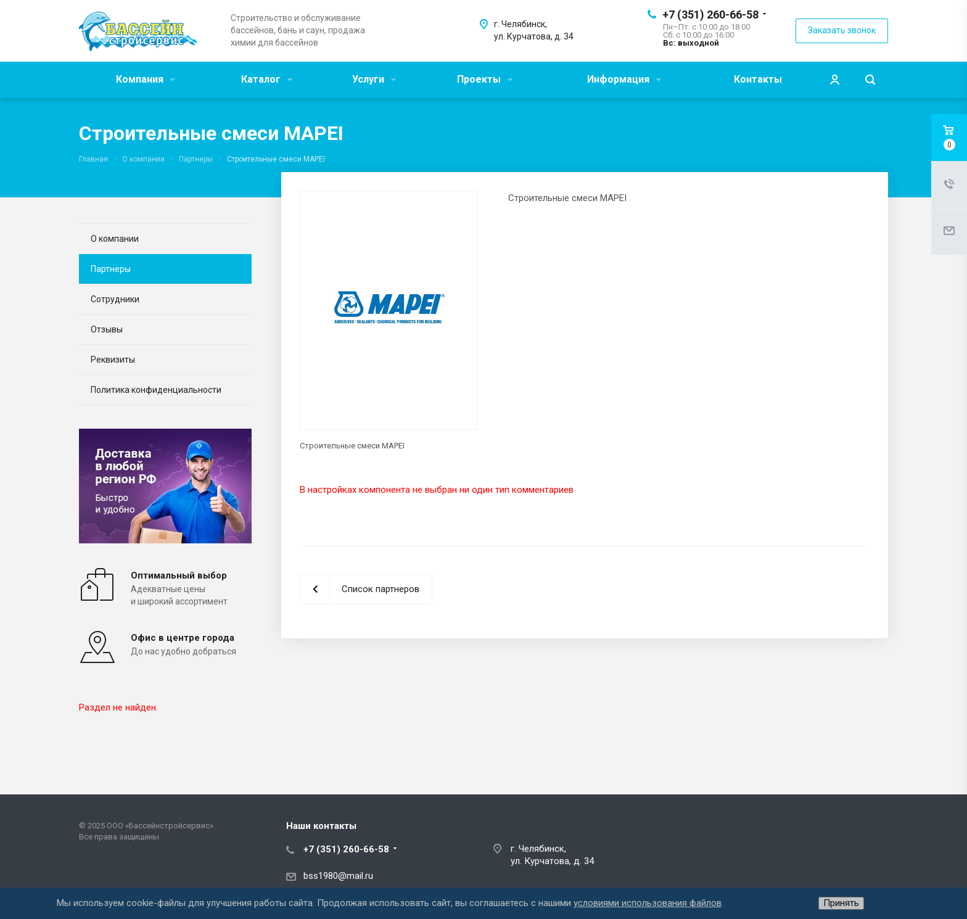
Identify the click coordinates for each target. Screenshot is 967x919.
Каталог (266, 79)
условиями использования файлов (648, 903)
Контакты (758, 79)
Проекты (484, 79)
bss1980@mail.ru (338, 875)
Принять (841, 903)
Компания (145, 79)
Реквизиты (113, 360)
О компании (115, 239)
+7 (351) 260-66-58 (710, 14)
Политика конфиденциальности (156, 390)
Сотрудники (115, 299)
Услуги (374, 79)
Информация (624, 79)
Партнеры (111, 269)
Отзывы (107, 329)
